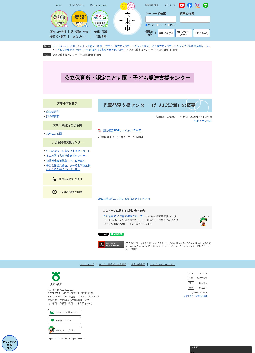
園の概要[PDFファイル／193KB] (122, 130)
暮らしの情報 (58, 31)
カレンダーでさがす (183, 33)
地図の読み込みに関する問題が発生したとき (124, 198)
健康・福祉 (100, 31)
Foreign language (98, 5)
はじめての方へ (76, 5)
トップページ (60, 46)
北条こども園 (54, 133)
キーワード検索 (155, 13)
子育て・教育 (58, 36)
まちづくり (79, 36)
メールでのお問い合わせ (67, 312)
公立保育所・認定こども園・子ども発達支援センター (181, 46)
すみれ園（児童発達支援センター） (67, 155)
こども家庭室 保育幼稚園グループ (123, 216)
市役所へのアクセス (65, 320)
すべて (151, 25)
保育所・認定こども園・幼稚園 (132, 46)
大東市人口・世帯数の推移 (195, 296)
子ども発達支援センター (68, 49)
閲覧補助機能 (151, 5)
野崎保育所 (52, 116)
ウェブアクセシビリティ (162, 264)
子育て (108, 46)
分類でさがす (77, 46)
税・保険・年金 (79, 31)
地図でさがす (201, 33)
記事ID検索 (187, 13)
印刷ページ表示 (203, 120)
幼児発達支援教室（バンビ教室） (65, 160)
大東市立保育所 (67, 103)
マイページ (170, 5)
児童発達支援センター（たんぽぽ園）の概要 (77, 54)
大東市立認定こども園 (67, 125)
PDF (172, 25)
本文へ (59, 5)
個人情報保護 (138, 264)
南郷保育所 (52, 111)
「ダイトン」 (67, 330)
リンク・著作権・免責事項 (112, 264)
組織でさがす (166, 33)
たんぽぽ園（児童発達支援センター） (105, 49)
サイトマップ (87, 264)
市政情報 (101, 36)
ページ (162, 25)
